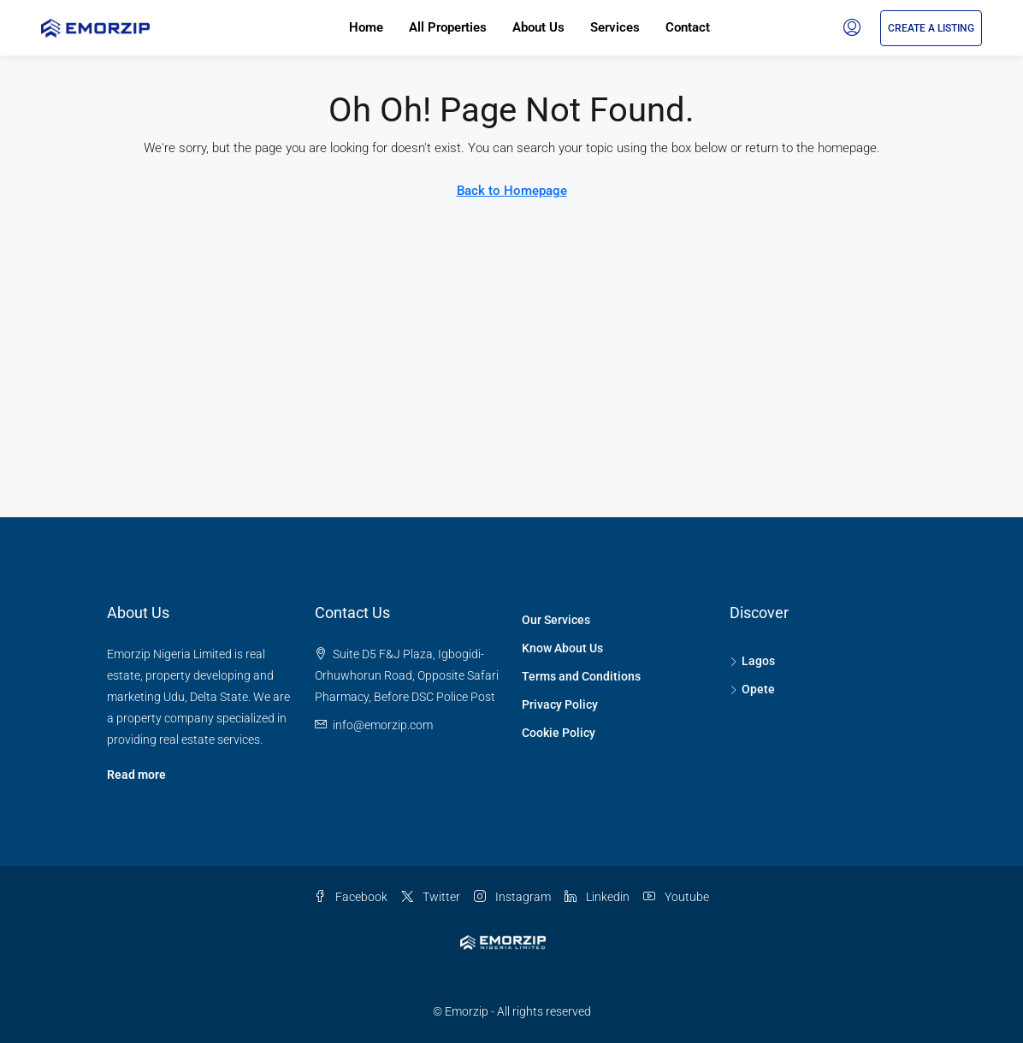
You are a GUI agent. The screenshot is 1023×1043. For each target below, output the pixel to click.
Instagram (512, 897)
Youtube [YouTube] (676, 897)
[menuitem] (852, 28)
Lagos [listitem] (752, 661)
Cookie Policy (558, 733)
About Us (538, 27)
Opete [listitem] (752, 689)
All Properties (448, 27)
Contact (687, 27)
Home (366, 27)
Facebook (350, 897)
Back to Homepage (512, 190)
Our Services (556, 620)
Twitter (430, 897)
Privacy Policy (560, 704)
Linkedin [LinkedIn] (597, 897)
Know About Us (562, 648)
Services (615, 27)
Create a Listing (931, 28)
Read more (136, 774)
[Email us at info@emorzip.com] (383, 725)
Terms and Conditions (581, 676)
